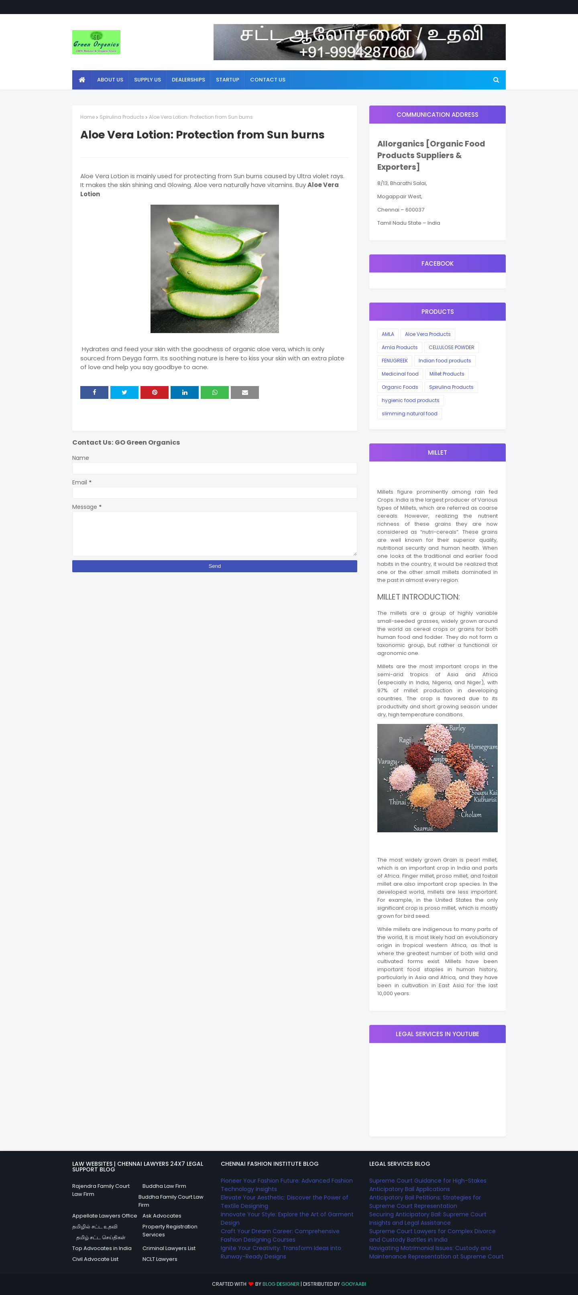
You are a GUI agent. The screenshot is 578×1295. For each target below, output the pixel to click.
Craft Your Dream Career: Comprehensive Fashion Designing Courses (280, 1235)
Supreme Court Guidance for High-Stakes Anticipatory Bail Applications (427, 1185)
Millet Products (446, 373)
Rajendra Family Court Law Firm (101, 1190)
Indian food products (445, 360)
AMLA (388, 334)
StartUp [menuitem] (227, 79)
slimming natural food (410, 413)
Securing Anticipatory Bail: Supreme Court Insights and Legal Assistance (427, 1218)
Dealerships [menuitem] (188, 79)
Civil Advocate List (95, 1259)
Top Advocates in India (102, 1248)
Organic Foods (400, 387)
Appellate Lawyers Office (104, 1216)
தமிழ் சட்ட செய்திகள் (101, 1237)
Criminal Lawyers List (168, 1248)
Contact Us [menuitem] (267, 79)
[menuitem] (82, 79)
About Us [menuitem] (110, 79)
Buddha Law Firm (164, 1186)
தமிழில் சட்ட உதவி (95, 1226)
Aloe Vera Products (428, 334)
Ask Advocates (161, 1216)
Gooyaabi (353, 1284)
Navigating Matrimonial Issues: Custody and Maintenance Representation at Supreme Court (436, 1252)
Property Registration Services (169, 1230)
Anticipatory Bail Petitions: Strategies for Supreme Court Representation (425, 1201)
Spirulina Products (122, 117)
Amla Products (400, 347)
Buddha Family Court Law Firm (171, 1201)
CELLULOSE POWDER (451, 347)
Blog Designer (281, 1284)
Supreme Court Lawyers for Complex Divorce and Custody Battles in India (432, 1235)
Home (87, 117)
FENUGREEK (395, 360)
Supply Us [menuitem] (147, 79)
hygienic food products (411, 400)
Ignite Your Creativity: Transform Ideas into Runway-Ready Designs (281, 1252)
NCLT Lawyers (159, 1259)
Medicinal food (400, 373)
